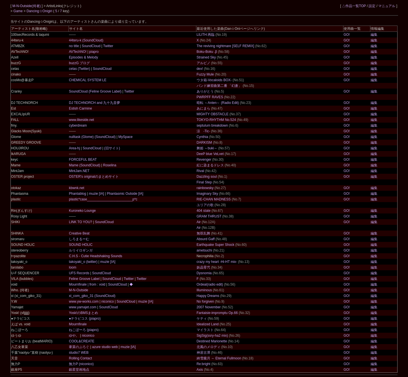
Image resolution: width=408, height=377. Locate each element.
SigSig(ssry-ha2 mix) (212, 336)
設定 (372, 6)
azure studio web (105, 347)
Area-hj (75, 148)
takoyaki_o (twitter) (83, 262)
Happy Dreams (208, 296)
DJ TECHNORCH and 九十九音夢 (94, 103)
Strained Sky (206, 57)
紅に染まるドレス (210, 165)
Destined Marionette (212, 341)
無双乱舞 (203, 233)
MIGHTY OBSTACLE (213, 114)
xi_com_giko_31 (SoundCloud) (92, 296)
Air (199, 222)
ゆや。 (74, 336)
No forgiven (205, 301)
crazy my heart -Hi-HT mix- (217, 262)
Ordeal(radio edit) (210, 284)
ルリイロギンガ (81, 250)
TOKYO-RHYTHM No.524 (216, 120)
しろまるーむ (79, 239)
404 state (204, 211)
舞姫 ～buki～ (207, 148)
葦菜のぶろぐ (79, 347)
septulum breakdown (212, 125)
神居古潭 (203, 353)
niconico (107, 301)
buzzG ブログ (79, 63)
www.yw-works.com (84, 301)
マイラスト (205, 330)
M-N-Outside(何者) (27, 6)
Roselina (109, 165)
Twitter (107, 46)
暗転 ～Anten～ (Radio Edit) (218, 103)
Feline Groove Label (84, 279)
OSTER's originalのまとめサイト (94, 177)
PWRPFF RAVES (210, 97)
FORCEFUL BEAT (83, 160)
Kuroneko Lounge (82, 211)
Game (18, 11)
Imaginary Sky (207, 194)
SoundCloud (91, 46)
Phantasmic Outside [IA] (124, 194)
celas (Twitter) (80, 69)
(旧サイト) (111, 148)
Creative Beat (79, 233)
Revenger (204, 160)
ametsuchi (204, 250)
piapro (93, 52)
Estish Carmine (80, 108)
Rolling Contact (80, 358)
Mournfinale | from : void (87, 284)
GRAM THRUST (209, 216)
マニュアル (386, 6)
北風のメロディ (208, 347)
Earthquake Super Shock (215, 245)
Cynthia (202, 137)
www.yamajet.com (83, 307)
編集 (374, 35)
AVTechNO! (78, 52)
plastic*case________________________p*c (103, 199)
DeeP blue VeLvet (210, 154)
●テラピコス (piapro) (85, 319)
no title (74, 46)
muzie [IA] (96, 194)
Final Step (204, 182)
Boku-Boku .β (207, 52)
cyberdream (78, 125)
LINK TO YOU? (81, 222)
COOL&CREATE (81, 341)
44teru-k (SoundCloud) (86, 40)
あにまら (203, 108)
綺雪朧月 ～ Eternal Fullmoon (219, 358)
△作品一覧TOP (354, 6)
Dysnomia (204, 273)
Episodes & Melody (83, 57)
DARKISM (204, 142)
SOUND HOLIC (80, 245)
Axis (200, 370)
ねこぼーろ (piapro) (84, 330)
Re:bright (204, 364)
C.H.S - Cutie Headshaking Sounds (95, 256)
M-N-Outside (78, 290)
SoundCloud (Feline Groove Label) (95, 91)
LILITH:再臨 (205, 35)
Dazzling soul (207, 177)
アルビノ (203, 63)
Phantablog (78, 194)
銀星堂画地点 (79, 370)
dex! (200, 69)
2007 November (209, 307)
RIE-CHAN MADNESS (214, 199)
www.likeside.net (81, 120)
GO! (346, 35)
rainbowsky (205, 188)
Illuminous (204, 290)
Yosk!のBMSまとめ (83, 313)
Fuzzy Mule (205, 74)
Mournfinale (78, 324)
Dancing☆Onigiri (40, 11)
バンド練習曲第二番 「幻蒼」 (219, 86)
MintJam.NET (79, 171)
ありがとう (205, 91)
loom (72, 267)
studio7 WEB (78, 353)
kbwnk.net (76, 188)
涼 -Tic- (203, 131)
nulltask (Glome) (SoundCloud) (92, 137)
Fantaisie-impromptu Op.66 (217, 313)
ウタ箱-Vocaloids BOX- (214, 80)
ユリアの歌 (205, 205)
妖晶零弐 (203, 267)
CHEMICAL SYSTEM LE (87, 80)
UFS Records (79, 273)
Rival (200, 171)
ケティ (202, 319)
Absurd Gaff (206, 239)
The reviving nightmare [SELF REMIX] (225, 46)
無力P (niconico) (81, 364)
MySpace (124, 137)
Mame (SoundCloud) (85, 165)
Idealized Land (208, 324)
